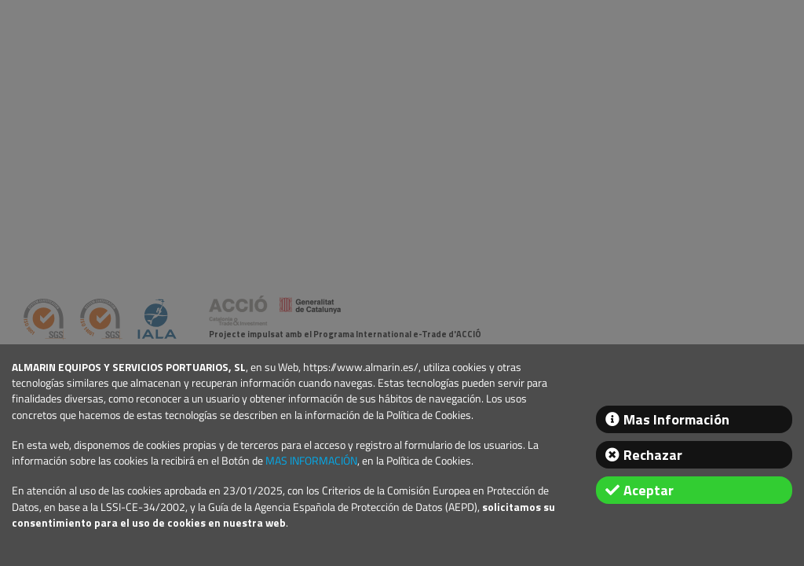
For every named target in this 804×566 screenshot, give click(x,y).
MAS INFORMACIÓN (311, 461)
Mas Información (676, 419)
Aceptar (648, 490)
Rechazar (652, 454)
